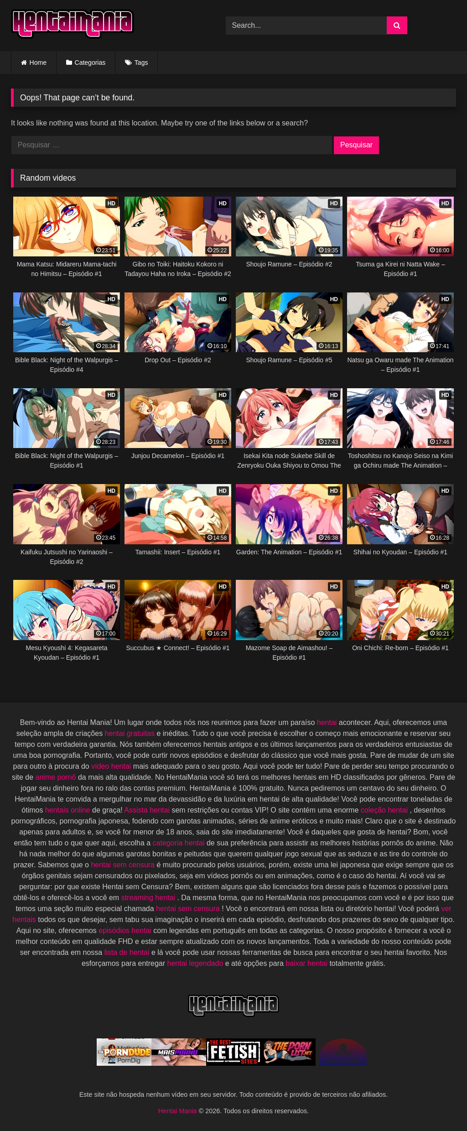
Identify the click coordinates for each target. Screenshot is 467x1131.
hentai (328, 722)
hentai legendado (196, 963)
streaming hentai (149, 898)
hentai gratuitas (131, 733)
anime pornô (57, 777)
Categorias (90, 62)
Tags (141, 62)
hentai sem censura (123, 865)
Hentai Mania (178, 1111)
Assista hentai (147, 810)
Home (38, 62)
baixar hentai (307, 963)
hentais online (68, 810)
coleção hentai (385, 810)
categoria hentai (180, 843)
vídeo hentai (112, 766)
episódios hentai (126, 930)
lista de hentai (127, 952)
